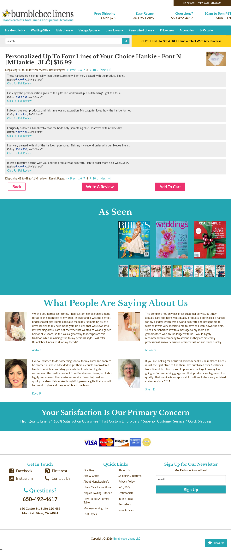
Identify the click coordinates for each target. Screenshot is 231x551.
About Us (124, 470)
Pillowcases (167, 30)
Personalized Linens (141, 30)
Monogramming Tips (96, 508)
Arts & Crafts (91, 475)
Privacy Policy (126, 481)
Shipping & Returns (129, 475)
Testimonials (125, 493)
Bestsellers (124, 504)
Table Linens (64, 30)
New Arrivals (125, 510)
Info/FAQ (124, 487)
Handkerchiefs (15, 30)
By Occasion (206, 30)
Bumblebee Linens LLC (126, 538)
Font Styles (90, 514)
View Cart (203, 3)
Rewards (216, 543)
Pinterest (56, 471)
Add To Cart (170, 186)
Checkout (216, 3)
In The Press (125, 498)
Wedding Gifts (40, 30)
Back (16, 186)
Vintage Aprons (89, 30)
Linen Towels (114, 30)
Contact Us (57, 478)
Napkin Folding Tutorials (98, 493)
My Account (189, 3)
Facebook (20, 471)
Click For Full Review (19, 83)
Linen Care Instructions (97, 487)
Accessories (187, 30)
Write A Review (100, 186)
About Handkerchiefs (96, 481)
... (79, 69)
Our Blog (89, 470)
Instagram (21, 478)
